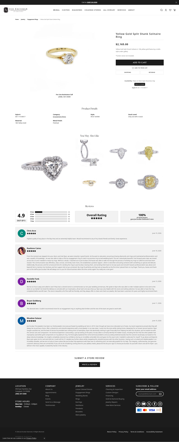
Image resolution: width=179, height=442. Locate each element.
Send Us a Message (52, 402)
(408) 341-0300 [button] (92, 2)
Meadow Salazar (34, 318)
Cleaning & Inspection (114, 389)
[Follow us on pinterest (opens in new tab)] (138, 404)
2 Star (32, 219)
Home (17, 19)
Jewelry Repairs (111, 402)
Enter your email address (146, 389)
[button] (162, 10)
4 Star (32, 214)
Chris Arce (31, 230)
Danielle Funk (33, 279)
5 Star (32, 212)
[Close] (176, 2)
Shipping (127, 72)
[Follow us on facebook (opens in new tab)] (154, 404)
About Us (49, 389)
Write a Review (89, 364)
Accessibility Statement (154, 432)
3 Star (32, 217)
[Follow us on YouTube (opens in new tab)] (143, 404)
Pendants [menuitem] (79, 408)
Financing (109, 396)
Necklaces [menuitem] (79, 405)
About (131, 10)
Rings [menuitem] (78, 399)
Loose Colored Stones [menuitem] (84, 389)
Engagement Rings (32, 19)
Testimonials (50, 405)
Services (121, 10)
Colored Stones (93, 10)
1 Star (32, 221)
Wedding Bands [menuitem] (82, 396)
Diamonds (77, 10)
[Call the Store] (20, 394)
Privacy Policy (123, 432)
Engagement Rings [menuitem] (83, 392)
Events (47, 399)
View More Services (113, 405)
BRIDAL (56, 10)
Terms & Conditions (137, 432)
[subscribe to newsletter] (160, 394)
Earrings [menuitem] (79, 402)
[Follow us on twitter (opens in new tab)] (149, 404)
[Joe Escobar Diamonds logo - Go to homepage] (15, 10)
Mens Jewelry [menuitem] (81, 415)
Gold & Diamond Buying (115, 399)
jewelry (23, 19)
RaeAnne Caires (34, 248)
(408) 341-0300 (64, 97)
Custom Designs (112, 392)
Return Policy (111, 432)
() (69, 212)
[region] (64, 57)
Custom (66, 10)
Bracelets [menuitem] (79, 412)
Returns (152, 72)
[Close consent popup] (44, 438)
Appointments (50, 392)
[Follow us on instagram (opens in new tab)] (160, 404)
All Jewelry (109, 10)
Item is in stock (139, 84)
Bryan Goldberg (34, 300)
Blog (47, 396)
